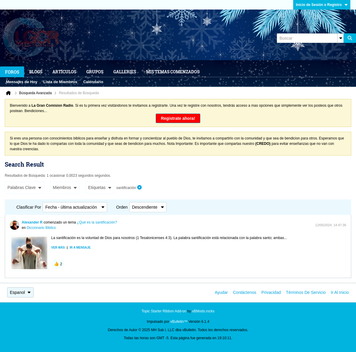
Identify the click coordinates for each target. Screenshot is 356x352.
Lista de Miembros (60, 82)
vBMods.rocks (203, 311)
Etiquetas (99, 187)
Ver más (58, 247)
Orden (122, 207)
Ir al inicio (340, 292)
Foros (12, 72)
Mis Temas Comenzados (172, 72)
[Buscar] (310, 38)
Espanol (20, 292)
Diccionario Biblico (41, 228)
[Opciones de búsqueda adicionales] (340, 38)
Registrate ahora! (178, 118)
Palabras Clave (24, 187)
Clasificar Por (28, 207)
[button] (58, 264)
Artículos (64, 72)
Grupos (94, 72)
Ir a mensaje (80, 247)
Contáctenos (244, 292)
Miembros (65, 187)
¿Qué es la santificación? (97, 222)
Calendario (93, 82)
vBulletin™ (178, 322)
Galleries (124, 72)
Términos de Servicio (306, 292)
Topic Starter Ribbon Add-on (164, 311)
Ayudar (221, 292)
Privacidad (271, 292)
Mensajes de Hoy (22, 82)
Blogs (35, 72)
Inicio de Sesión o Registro (322, 5)
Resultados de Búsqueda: (25, 175)
